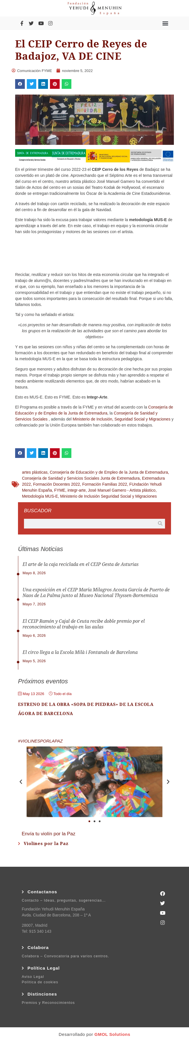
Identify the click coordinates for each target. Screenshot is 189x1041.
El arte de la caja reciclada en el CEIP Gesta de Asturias (80, 564)
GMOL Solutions (112, 1034)
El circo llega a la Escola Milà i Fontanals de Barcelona (80, 652)
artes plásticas (34, 472)
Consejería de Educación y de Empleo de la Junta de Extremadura (109, 472)
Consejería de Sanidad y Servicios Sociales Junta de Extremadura (81, 478)
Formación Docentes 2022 (56, 484)
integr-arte (76, 490)
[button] (165, 23)
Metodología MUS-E (40, 496)
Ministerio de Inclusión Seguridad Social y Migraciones (108, 496)
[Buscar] (160, 523)
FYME (59, 490)
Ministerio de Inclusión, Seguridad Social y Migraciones (121, 419)
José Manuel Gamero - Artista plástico (122, 490)
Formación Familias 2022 (104, 484)
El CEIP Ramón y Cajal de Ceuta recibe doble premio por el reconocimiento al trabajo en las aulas (84, 624)
